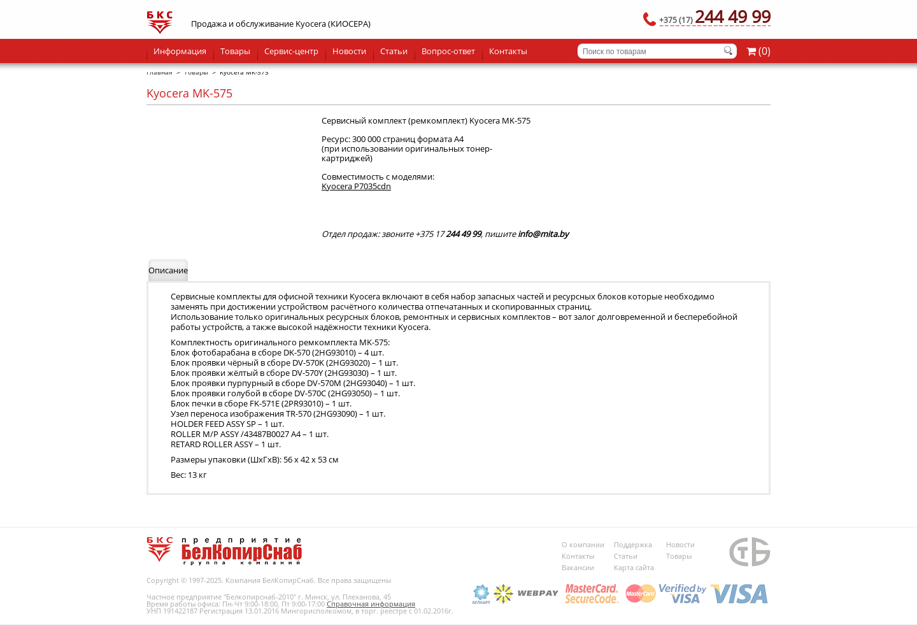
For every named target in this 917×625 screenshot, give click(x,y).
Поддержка (633, 544)
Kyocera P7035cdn (356, 186)
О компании (583, 544)
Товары (235, 51)
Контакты (508, 51)
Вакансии (578, 567)
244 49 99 (715, 16)
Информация (179, 51)
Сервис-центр (291, 51)
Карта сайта (634, 567)
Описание (168, 270)
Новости (349, 51)
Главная (159, 72)
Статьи (394, 51)
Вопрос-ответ (448, 51)
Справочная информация (371, 603)
